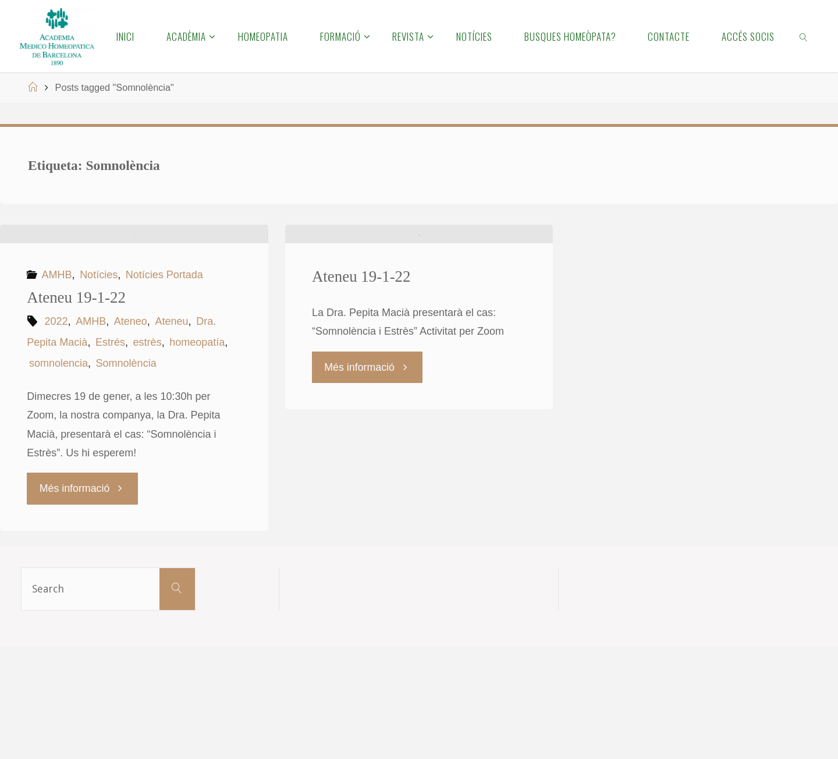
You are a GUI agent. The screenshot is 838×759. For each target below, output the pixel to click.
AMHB (57, 386)
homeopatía (197, 454)
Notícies (99, 386)
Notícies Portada (164, 386)
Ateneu (171, 433)
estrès (147, 454)
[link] (804, 36)
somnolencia (58, 475)
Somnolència (126, 475)
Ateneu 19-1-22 (76, 409)
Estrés (110, 454)
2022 (56, 433)
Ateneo (130, 433)
